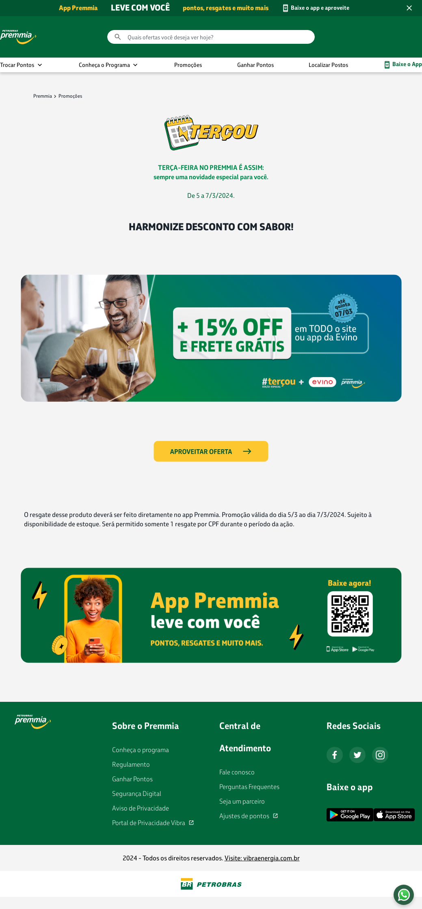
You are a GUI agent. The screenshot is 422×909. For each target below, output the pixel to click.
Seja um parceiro (242, 801)
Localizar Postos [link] (328, 64)
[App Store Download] (394, 816)
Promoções (70, 96)
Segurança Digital (136, 794)
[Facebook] (335, 755)
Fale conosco (237, 772)
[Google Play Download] (350, 814)
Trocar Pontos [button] (17, 64)
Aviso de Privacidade (140, 808)
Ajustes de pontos (244, 816)
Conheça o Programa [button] (104, 64)
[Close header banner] (409, 8)
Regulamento (131, 764)
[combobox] (211, 37)
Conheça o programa (140, 750)
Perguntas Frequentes (249, 787)
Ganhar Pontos (132, 779)
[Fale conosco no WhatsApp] (404, 895)
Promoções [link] (188, 64)
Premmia (42, 96)
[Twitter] (357, 755)
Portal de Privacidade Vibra (148, 823)
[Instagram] (380, 755)
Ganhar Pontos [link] (255, 64)
